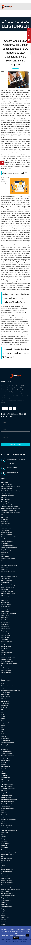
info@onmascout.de (12, 472)
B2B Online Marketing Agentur (9, 576)
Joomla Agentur (5, 639)
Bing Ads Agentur (5, 523)
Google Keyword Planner (7, 755)
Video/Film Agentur (6, 670)
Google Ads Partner (6, 793)
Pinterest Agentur (5, 628)
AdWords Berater (5, 806)
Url (2, 727)
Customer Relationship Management (10, 889)
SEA (2, 710)
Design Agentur (5, 650)
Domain (3, 725)
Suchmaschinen (5, 720)
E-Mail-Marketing (5, 878)
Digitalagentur (4, 589)
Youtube (3, 913)
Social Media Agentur (6, 578)
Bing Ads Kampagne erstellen (8, 819)
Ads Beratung (4, 782)
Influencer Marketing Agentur (8, 613)
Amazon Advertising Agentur (8, 536)
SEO (2, 683)
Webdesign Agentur (6, 646)
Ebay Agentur (4, 600)
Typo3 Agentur (5, 637)
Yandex (3, 834)
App (2, 856)
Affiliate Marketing (5, 766)
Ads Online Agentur (6, 499)
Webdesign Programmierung (8, 852)
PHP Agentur (4, 648)
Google (3, 716)
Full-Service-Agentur (6, 574)
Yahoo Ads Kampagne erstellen (9, 830)
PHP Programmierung (7, 869)
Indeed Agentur (5, 620)
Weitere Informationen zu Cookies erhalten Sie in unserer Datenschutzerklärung (15, 940)
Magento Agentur (5, 635)
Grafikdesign (4, 849)
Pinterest (3, 924)
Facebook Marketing (6, 880)
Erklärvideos (4, 904)
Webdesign (4, 845)
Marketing (3, 874)
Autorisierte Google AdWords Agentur (10, 508)
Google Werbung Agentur (7, 545)
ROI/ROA (3, 762)
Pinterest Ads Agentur (6, 532)
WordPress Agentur (6, 633)
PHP (2, 867)
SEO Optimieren (5, 696)
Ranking (3, 729)
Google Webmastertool (7, 751)
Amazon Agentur (5, 598)
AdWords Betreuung (6, 795)
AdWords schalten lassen (7, 801)
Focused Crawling (5, 900)
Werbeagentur (5, 552)
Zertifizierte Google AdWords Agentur (10, 512)
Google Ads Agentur (6, 501)
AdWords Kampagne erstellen (9, 799)
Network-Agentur (5, 665)
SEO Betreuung (5, 701)
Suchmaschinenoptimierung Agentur (10, 486)
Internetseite (4, 841)
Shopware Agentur (6, 659)
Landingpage (4, 847)
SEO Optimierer (5, 694)
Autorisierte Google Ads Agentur (9, 506)
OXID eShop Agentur (6, 641)
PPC (2, 714)
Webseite (3, 836)
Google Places (5, 747)
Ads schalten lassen (6, 786)
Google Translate (5, 760)
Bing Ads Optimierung (6, 817)
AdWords (3, 773)
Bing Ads (3, 812)
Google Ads (4, 775)
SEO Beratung (5, 703)
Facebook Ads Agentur (7, 541)
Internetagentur (5, 561)
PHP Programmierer (6, 871)
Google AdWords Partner (7, 808)
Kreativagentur (5, 563)
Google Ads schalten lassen (8, 788)
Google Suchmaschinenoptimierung (10, 690)
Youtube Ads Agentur (6, 534)
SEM (2, 712)
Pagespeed (4, 736)
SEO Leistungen (5, 699)
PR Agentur (4, 554)
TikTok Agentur (5, 615)
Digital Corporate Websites (8, 895)
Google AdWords (5, 777)
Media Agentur (5, 556)
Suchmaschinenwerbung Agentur (9, 547)
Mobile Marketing (5, 884)
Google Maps (4, 749)
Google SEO (4, 688)
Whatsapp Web (5, 917)
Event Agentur (5, 567)
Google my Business (6, 745)
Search (3, 718)
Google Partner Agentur (7, 550)
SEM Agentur (4, 517)
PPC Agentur (4, 519)
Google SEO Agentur (6, 488)
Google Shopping (5, 758)
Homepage (4, 839)
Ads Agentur (4, 497)
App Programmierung (6, 858)
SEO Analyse (4, 705)
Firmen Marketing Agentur (8, 571)
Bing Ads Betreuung (6, 814)
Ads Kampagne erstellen (7, 784)
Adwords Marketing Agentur (8, 593)
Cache (3, 734)
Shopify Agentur (5, 630)
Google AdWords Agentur (7, 504)
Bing (2, 810)
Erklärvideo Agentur (6, 672)
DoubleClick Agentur (6, 668)
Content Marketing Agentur (8, 657)
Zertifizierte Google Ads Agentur (9, 510)
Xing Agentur (4, 617)
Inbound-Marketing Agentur (8, 661)
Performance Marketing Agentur (9, 585)
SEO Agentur (4, 482)
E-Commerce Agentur (6, 580)
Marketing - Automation (7, 882)
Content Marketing (6, 887)
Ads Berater (4, 790)
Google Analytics (5, 738)
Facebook (3, 915)
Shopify (3, 911)
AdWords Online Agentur (7, 495)
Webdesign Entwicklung (7, 854)
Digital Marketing (5, 891)
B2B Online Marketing (6, 893)
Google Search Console (7, 723)
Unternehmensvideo (6, 906)
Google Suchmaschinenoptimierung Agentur (12, 491)
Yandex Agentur (5, 530)
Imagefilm (3, 909)
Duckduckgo (4, 832)
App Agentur (4, 644)
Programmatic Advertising (7, 898)
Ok (27, 935)
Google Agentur (5, 543)
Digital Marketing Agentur (7, 587)
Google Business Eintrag (7, 742)
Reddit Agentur (5, 624)
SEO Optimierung (5, 692)
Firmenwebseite (5, 843)
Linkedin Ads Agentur (6, 539)
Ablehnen (16, 937)
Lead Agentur (4, 655)
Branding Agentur (5, 582)
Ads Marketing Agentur (7, 596)
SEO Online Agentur (6, 484)
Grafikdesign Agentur (6, 652)
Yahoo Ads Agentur (6, 528)
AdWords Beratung (6, 797)
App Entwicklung (5, 860)
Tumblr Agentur (5, 626)
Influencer (3, 919)
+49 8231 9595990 (12, 467)
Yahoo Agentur (5, 526)
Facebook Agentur (6, 604)
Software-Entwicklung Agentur (9, 663)
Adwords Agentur (5, 493)
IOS (2, 863)
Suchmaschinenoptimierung (8, 685)
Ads (2, 771)
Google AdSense (5, 740)
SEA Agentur (4, 515)
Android (3, 865)
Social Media (4, 922)
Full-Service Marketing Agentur (9, 565)
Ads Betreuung (5, 780)
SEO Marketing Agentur (7, 591)
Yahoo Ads (4, 823)
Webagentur (4, 569)
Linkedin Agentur (5, 622)
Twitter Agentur (5, 611)
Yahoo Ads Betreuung (6, 825)
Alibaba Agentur (5, 602)
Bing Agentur (4, 521)
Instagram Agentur (6, 609)
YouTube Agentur (5, 606)
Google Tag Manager (6, 753)
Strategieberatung (5, 902)
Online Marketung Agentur (8, 558)
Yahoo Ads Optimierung (7, 828)
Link (2, 731)
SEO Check (4, 707)
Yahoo (2, 821)
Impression (4, 769)
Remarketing (4, 764)
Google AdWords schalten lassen (9, 804)
